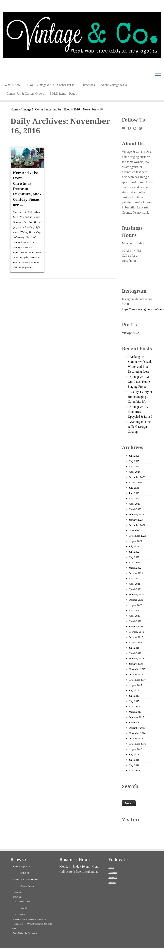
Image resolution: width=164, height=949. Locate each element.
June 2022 (134, 551)
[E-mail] (125, 128)
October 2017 (136, 674)
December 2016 (137, 727)
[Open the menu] (158, 76)
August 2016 (135, 749)
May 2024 (134, 466)
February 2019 (136, 631)
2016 (77, 109)
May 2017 (134, 701)
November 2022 (137, 530)
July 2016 (134, 754)
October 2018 (136, 637)
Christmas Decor (32, 222)
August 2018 (135, 642)
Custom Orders (27, 874)
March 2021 (135, 589)
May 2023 (134, 498)
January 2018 (136, 663)
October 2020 (136, 599)
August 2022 (135, 541)
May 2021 (134, 578)
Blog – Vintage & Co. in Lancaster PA (51, 85)
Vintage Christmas (22, 262)
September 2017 (137, 679)
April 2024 (134, 471)
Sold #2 (23, 896)
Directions (88, 85)
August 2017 (135, 685)
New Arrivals (26, 217)
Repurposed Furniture (24, 252)
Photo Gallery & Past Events (25, 920)
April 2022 (134, 562)
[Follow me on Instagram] (136, 128)
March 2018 (135, 653)
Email (111, 855)
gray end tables (20, 227)
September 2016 (137, 743)
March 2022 (135, 567)
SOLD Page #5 (19, 902)
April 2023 (134, 503)
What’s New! (13, 85)
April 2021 (134, 583)
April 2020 (134, 615)
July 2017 (134, 690)
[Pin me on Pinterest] (141, 128)
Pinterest (112, 870)
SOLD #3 (24, 860)
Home (14, 109)
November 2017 (137, 669)
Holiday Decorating (31, 232)
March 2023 (135, 509)
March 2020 (135, 621)
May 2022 (134, 557)
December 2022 (137, 525)
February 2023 (136, 514)
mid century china (22, 237)
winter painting (26, 267)
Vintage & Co (130, 333)
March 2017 (135, 711)
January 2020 (136, 626)
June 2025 (134, 455)
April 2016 (134, 770)
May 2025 (134, 461)
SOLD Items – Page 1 (63, 93)
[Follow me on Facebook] (130, 128)
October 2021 (136, 573)
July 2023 (134, 487)
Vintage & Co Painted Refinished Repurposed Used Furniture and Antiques (81, 944)
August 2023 (135, 482)
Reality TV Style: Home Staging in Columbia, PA (140, 396)
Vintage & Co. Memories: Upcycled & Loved (140, 411)
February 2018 (136, 658)
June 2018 (134, 647)
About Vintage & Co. (114, 85)
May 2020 (134, 610)
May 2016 (134, 765)
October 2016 (136, 738)
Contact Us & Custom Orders (25, 93)
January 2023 (136, 519)
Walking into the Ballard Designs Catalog (139, 426)
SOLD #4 (16, 885)
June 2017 (134, 695)
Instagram (112, 865)
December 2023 (137, 477)
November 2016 (137, 733)
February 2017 (136, 717)
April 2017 (134, 706)
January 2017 (136, 722)
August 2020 (135, 605)
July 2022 (134, 546)
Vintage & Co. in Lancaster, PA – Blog (45, 109)
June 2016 (134, 759)
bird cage (18, 222)
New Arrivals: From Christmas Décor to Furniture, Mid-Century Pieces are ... (27, 188)
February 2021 (136, 594)
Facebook (112, 860)
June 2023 (134, 493)
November (89, 109)
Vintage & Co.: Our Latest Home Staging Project (139, 381)
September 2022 (137, 535)
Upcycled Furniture (30, 257)
